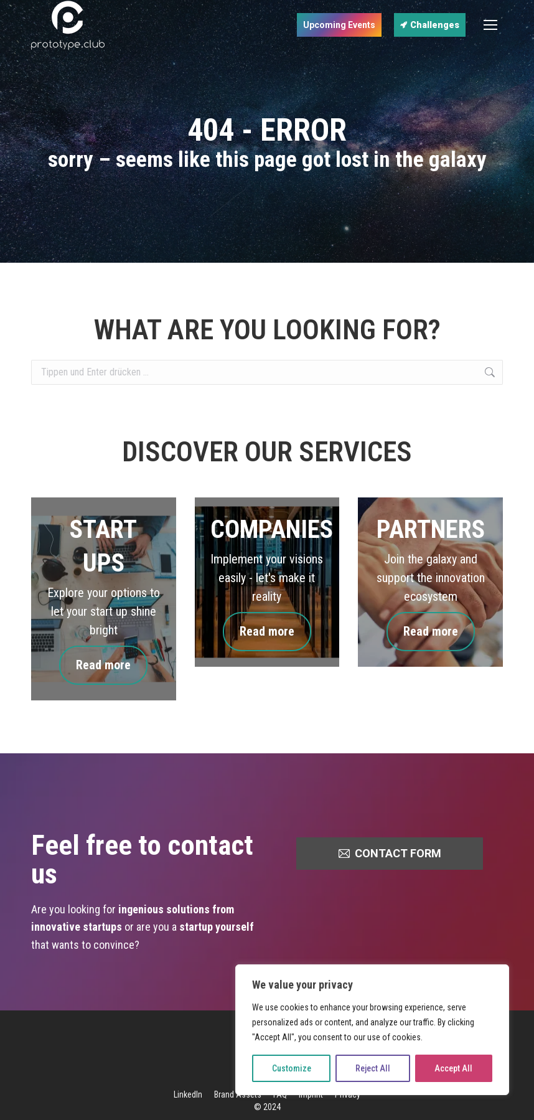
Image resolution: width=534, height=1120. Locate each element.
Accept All (453, 1068)
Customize (291, 1068)
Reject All (372, 1068)
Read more (103, 665)
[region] (372, 1029)
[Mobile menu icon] (490, 24)
